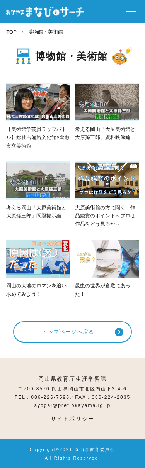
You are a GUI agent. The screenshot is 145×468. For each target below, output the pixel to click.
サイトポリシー (72, 418)
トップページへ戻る (68, 332)
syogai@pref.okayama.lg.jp (72, 405)
